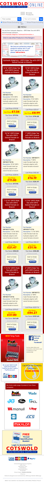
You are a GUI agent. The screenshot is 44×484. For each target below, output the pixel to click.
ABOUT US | (8, 480)
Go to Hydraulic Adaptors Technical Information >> (18, 34)
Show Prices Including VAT (32, 23)
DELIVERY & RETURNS (25, 480)
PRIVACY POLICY (36, 480)
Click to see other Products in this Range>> (19, 38)
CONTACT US (14, 480)
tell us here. (20, 52)
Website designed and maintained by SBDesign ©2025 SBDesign (23, 475)
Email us (23, 474)
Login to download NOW (22, 445)
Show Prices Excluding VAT (12, 22)
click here (35, 349)
